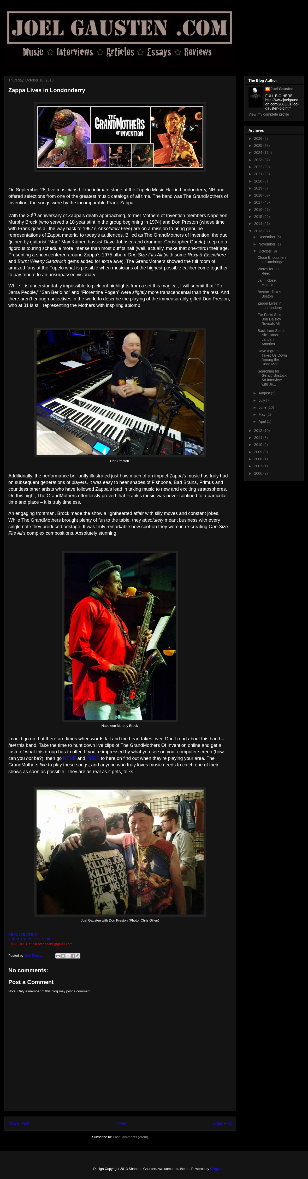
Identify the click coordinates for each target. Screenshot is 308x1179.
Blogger (216, 1169)
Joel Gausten (282, 89)
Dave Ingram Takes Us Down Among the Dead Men (272, 357)
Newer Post (18, 1123)
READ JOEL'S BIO (22, 934)
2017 (258, 202)
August (264, 393)
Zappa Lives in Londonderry (270, 305)
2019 (258, 188)
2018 (258, 195)
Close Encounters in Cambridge (272, 259)
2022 (258, 167)
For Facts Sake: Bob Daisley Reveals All (270, 319)
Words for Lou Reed (269, 271)
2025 (258, 145)
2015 (258, 217)
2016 (258, 209)
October (265, 251)
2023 (258, 160)
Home (121, 1123)
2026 (258, 138)
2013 (258, 231)
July (262, 400)
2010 (258, 445)
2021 (258, 174)
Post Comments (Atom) (130, 1137)
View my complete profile (268, 114)
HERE (69, 758)
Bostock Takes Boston (269, 294)
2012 (258, 430)
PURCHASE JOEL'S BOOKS (30, 939)
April (262, 421)
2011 (258, 438)
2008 (258, 459)
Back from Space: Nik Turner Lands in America (272, 337)
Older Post (222, 1123)
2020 (258, 181)
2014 (258, 224)
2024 (258, 152)
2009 (258, 452)
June (262, 407)
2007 (258, 466)
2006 (258, 473)
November (267, 244)
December (267, 237)
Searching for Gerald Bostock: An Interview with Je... (273, 377)
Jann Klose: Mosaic (267, 282)
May (262, 414)
